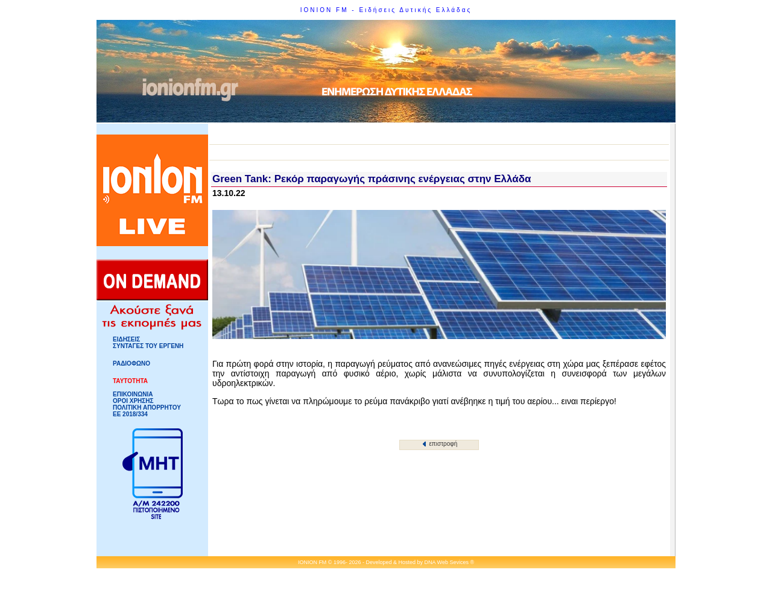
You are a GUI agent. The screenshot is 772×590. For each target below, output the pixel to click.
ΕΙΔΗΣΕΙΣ (126, 339)
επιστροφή (440, 443)
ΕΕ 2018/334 (130, 414)
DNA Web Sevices (447, 562)
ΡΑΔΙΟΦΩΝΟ (131, 363)
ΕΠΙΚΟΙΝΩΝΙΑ (133, 394)
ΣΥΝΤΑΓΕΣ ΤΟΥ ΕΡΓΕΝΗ (148, 346)
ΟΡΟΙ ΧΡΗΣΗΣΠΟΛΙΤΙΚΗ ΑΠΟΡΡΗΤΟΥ (147, 404)
